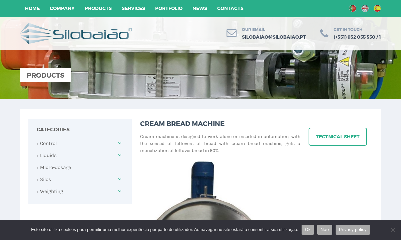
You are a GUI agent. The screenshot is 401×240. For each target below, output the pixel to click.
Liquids (47, 155)
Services (133, 8)
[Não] (392, 229)
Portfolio (168, 8)
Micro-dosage (54, 167)
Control (47, 143)
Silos (44, 179)
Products (98, 8)
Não (325, 229)
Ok (308, 229)
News (199, 8)
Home (32, 8)
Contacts (230, 8)
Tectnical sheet (338, 137)
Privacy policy (353, 229)
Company (62, 8)
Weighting (50, 191)
